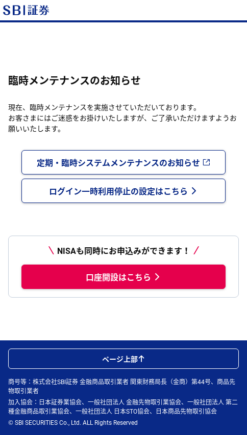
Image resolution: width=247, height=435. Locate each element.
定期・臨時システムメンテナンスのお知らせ (123, 162)
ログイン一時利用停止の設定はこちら (123, 191)
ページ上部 (123, 359)
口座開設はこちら (123, 277)
